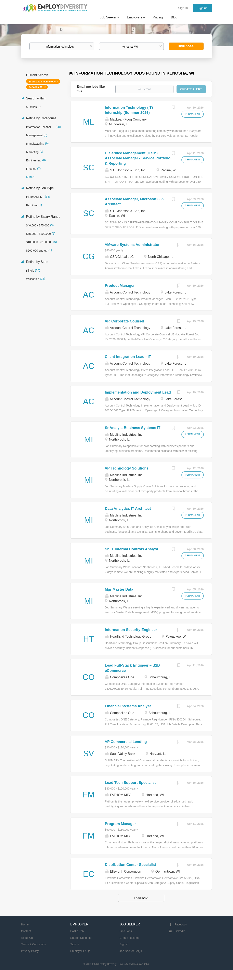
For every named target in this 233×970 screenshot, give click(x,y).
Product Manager (120, 286)
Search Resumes (81, 937)
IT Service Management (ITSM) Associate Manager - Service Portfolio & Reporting (137, 158)
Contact (26, 931)
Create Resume (130, 937)
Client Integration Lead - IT (128, 357)
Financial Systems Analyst (128, 706)
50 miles (32, 107)
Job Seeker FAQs (131, 951)
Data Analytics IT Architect (128, 509)
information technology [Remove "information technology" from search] (42, 81)
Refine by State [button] (36, 262)
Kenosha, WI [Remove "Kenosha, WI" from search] (36, 87)
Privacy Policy (30, 951)
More (29, 176)
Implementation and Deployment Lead (138, 392)
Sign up (202, 8)
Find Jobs (186, 46)
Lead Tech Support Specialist (130, 783)
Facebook (180, 924)
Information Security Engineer (131, 630)
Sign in (183, 8)
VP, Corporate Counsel (124, 321)
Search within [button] (35, 98)
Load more (141, 898)
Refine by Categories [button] (40, 118)
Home (25, 924)
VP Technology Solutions (126, 468)
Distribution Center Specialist (130, 865)
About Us (27, 937)
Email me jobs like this (91, 89)
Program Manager (120, 824)
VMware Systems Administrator (132, 245)
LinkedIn (179, 931)
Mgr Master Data (119, 589)
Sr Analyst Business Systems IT (132, 428)
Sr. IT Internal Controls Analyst (131, 549)
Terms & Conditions (33, 944)
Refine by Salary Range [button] (42, 216)
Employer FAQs (80, 951)
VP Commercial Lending (126, 742)
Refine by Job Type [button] (39, 188)
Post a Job (77, 931)
